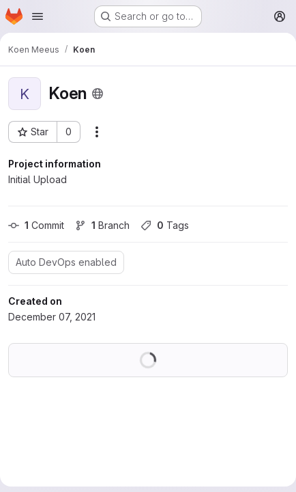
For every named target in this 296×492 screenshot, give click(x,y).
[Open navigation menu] (37, 16)
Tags (164, 225)
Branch (102, 225)
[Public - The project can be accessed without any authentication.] (97, 93)
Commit (36, 225)
